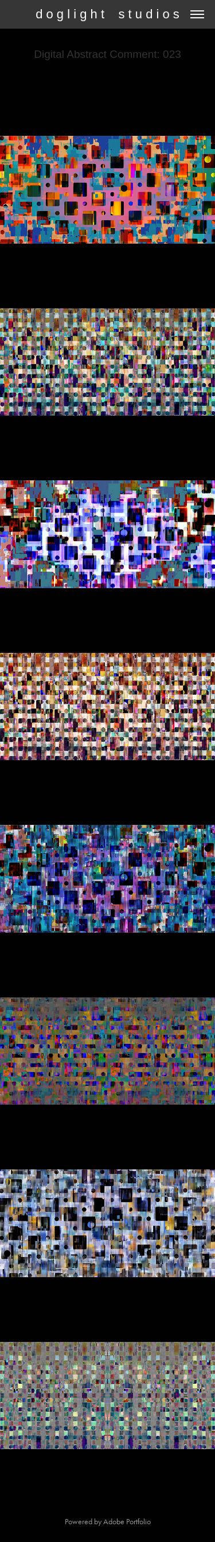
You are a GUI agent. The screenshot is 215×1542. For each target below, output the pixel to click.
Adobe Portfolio (127, 1522)
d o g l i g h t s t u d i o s (107, 14)
